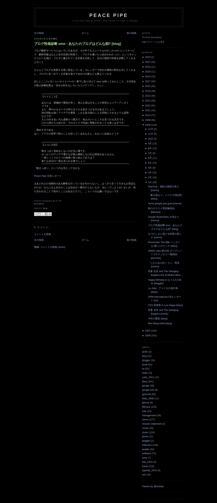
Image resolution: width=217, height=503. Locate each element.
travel (145, 466)
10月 (150, 138)
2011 (147, 110)
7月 (150, 153)
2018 (147, 76)
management (149, 415)
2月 (150, 177)
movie (145, 428)
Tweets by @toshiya (153, 486)
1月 (150, 182)
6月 (150, 158)
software (146, 453)
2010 (147, 115)
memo (145, 419)
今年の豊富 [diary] (157, 318)
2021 (147, 62)
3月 (150, 172)
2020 (147, 66)
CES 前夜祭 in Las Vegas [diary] (165, 305)
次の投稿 (39, 33)
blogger (146, 360)
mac (144, 411)
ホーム (85, 33)
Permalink (39, 204)
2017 (147, 81)
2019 (147, 71)
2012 (147, 105)
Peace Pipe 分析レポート (48, 175)
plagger (146, 440)
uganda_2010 (149, 470)
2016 (147, 86)
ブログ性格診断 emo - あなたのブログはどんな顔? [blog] (77, 44)
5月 (150, 162)
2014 (147, 95)
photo (145, 436)
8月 (150, 148)
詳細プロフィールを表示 (153, 42)
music (145, 432)
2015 (147, 91)
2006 (147, 335)
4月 (150, 167)
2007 (147, 330)
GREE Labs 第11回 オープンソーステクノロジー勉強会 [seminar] (165, 254)
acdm (145, 351)
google (145, 385)
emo (117, 50)
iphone (145, 402)
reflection (147, 445)
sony (144, 457)
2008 (147, 124)
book (144, 364)
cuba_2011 (148, 377)
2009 (147, 120)
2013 (147, 100)
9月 (150, 143)
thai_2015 (147, 462)
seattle (145, 449)
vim (144, 474)
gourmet (146, 394)
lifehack (146, 406)
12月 (150, 129)
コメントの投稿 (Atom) (52, 247)
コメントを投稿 (42, 234)
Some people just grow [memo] (164, 203)
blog (45, 208)
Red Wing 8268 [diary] (160, 323)
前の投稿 (131, 33)
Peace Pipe (108, 15)
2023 (147, 57)
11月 (150, 133)
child (144, 373)
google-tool (148, 389)
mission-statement (152, 423)
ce (143, 368)
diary (144, 381)
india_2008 (148, 398)
